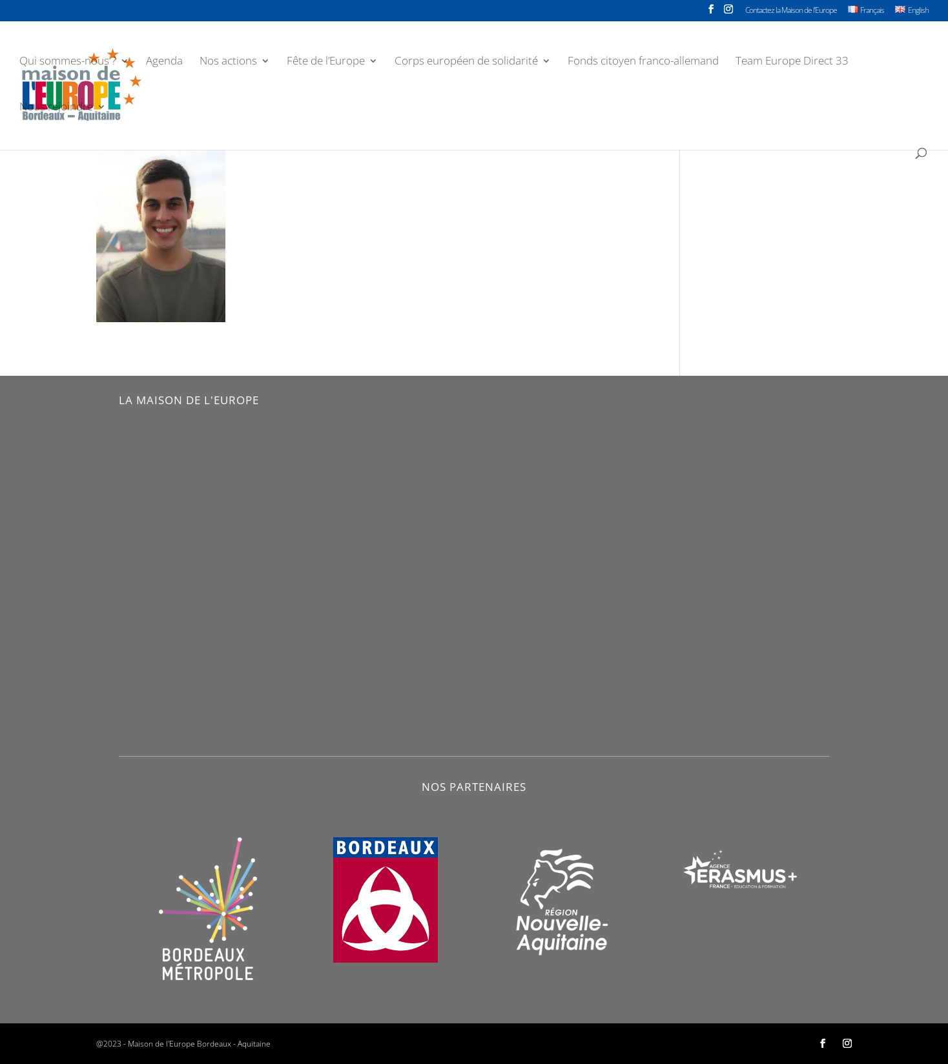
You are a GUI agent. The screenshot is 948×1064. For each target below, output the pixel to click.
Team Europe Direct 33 (792, 62)
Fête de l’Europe (326, 62)
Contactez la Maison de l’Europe (791, 10)
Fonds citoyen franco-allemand (643, 62)
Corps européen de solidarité (466, 62)
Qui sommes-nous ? (67, 62)
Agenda (164, 62)
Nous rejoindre (56, 108)
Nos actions (228, 62)
